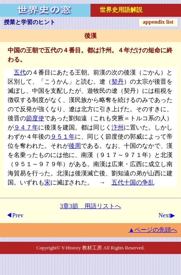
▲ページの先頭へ (152, 229)
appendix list (158, 22)
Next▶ (166, 215)
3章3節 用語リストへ (90, 206)
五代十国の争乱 (133, 182)
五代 (20, 72)
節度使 (35, 118)
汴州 (118, 127)
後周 (75, 145)
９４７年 (26, 127)
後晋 (160, 81)
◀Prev (14, 215)
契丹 (118, 81)
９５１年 (62, 136)
